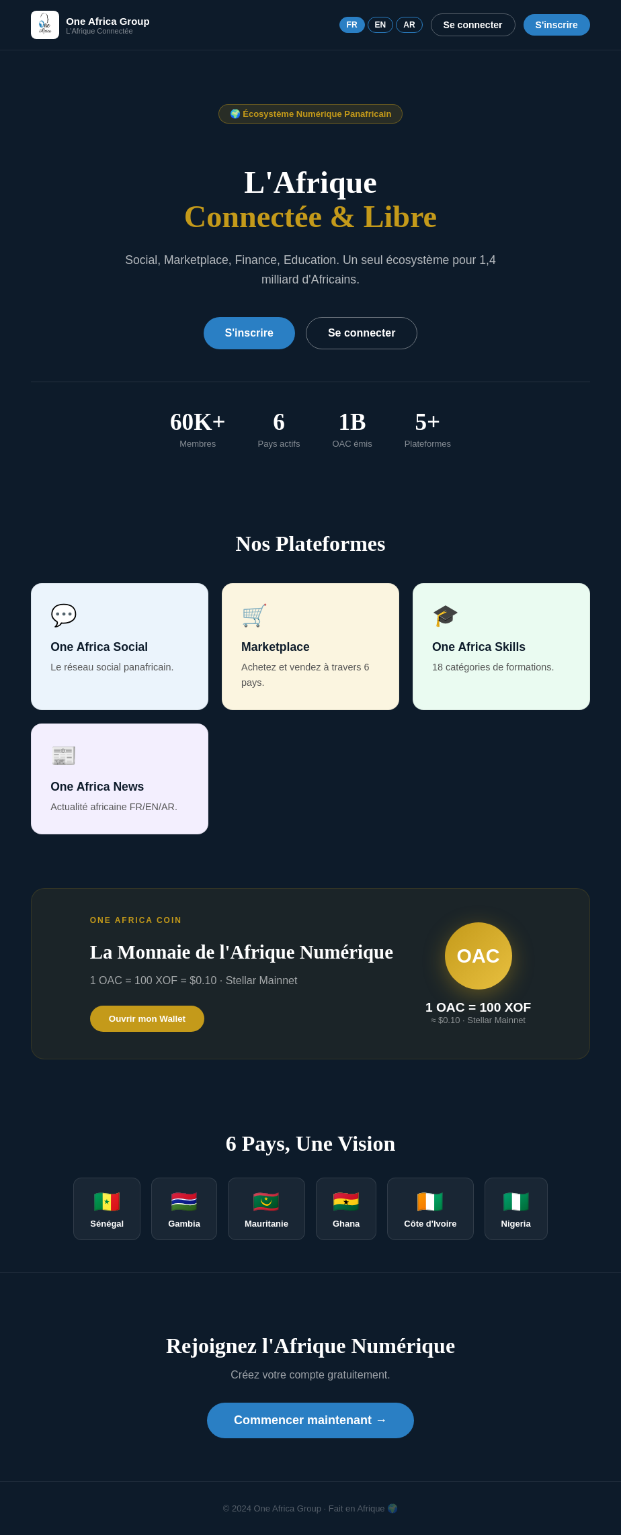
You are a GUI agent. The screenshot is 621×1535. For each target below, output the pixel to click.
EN (380, 25)
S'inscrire (557, 24)
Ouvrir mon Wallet (147, 1019)
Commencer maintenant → (310, 1420)
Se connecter (473, 24)
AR (409, 25)
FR (352, 25)
